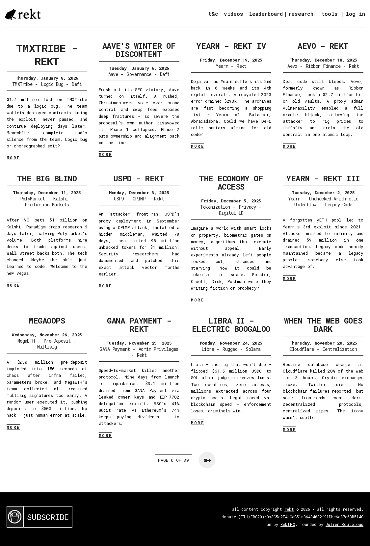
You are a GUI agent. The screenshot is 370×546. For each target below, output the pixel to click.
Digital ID (231, 213)
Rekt (242, 66)
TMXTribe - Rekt (47, 54)
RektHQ (287, 524)
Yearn (222, 66)
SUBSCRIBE (48, 517)
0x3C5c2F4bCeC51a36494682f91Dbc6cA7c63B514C (315, 516)
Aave (113, 74)
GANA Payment (114, 349)
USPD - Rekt (139, 178)
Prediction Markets (47, 204)
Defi (77, 84)
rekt (289, 509)
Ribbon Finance (323, 66)
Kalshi (60, 198)
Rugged (230, 349)
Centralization (340, 349)
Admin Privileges (158, 349)
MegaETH (26, 341)
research (300, 13)
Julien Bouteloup (344, 524)
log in (355, 14)
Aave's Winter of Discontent (138, 49)
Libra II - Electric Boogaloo (231, 324)
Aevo (292, 66)
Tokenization (215, 207)
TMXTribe (22, 84)
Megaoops (47, 320)
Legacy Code (338, 204)
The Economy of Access (231, 182)
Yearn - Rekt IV (231, 45)
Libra (207, 349)
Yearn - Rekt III (323, 178)
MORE (13, 157)
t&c (213, 13)
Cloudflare (301, 349)
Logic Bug (52, 84)
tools (330, 13)
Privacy (247, 207)
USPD (119, 198)
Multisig (47, 347)
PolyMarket (32, 198)
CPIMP (139, 198)
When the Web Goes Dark (323, 324)
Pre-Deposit (57, 341)
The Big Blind (47, 178)
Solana (253, 349)
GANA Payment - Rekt (139, 324)
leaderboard (266, 13)
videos (233, 13)
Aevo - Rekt (323, 45)
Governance (138, 74)
